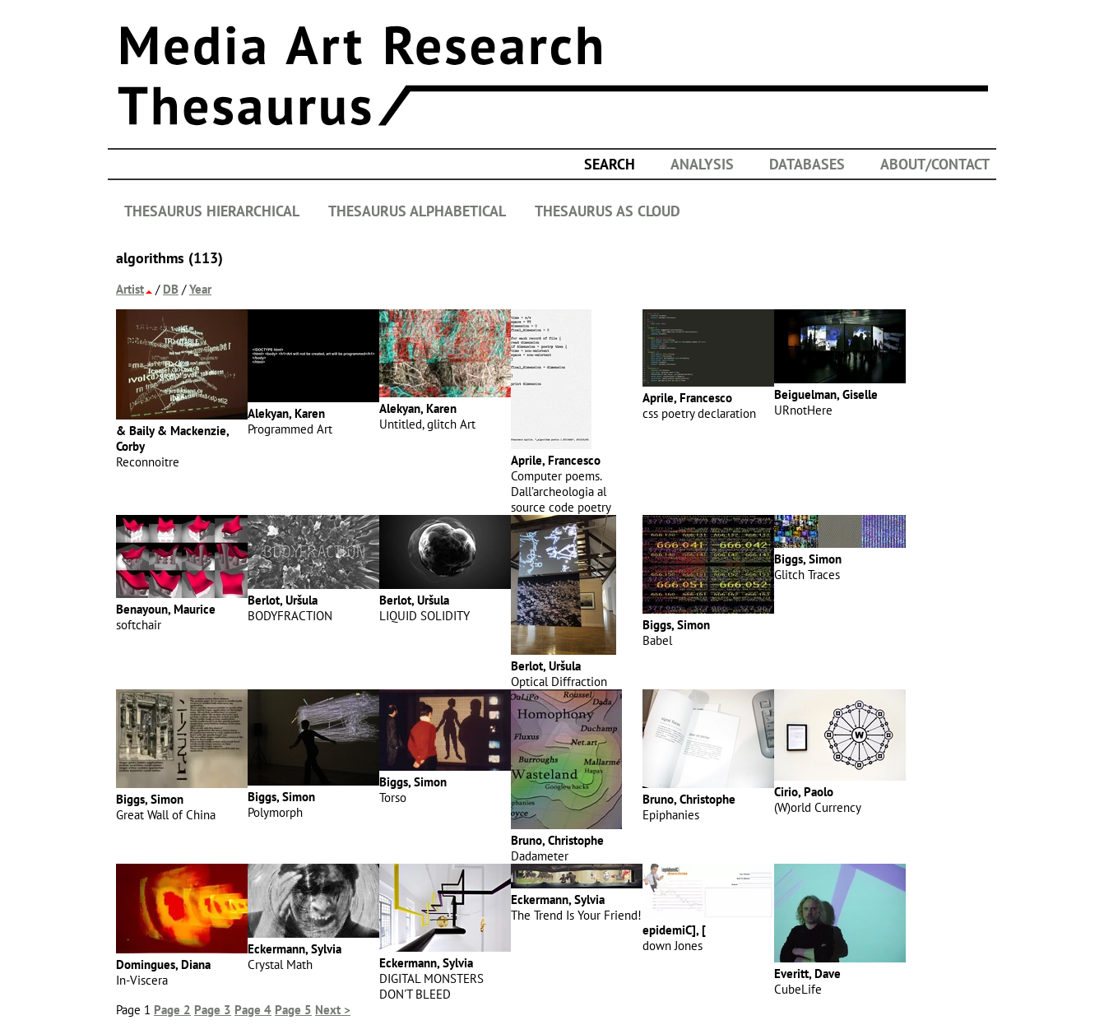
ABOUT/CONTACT (935, 164)
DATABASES (807, 164)
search (609, 164)
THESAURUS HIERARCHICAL (211, 211)
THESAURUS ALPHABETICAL (417, 211)
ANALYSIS (702, 164)
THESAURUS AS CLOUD (607, 211)
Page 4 (252, 1010)
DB (171, 289)
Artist (130, 289)
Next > (332, 1010)
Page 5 (293, 1010)
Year (200, 289)
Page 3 (212, 1010)
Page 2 (172, 1010)
